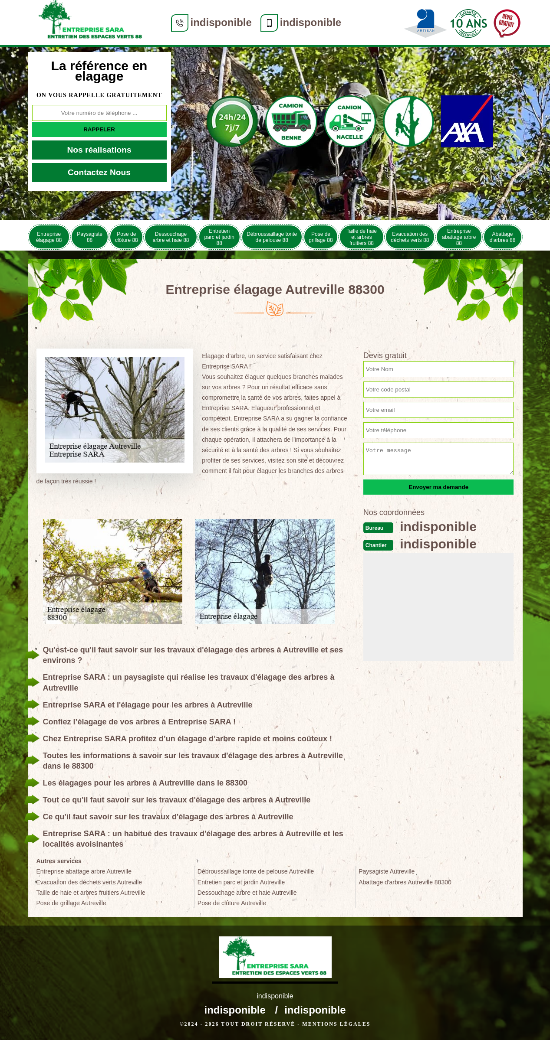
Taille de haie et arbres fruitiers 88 (361, 237)
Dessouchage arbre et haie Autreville (247, 892)
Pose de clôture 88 (126, 237)
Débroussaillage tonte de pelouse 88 (272, 237)
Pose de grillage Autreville (71, 903)
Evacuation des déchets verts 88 (410, 237)
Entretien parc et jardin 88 (219, 237)
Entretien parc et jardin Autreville (241, 882)
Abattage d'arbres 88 (503, 237)
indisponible (221, 22)
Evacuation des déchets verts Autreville (89, 882)
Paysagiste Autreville (387, 871)
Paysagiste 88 (89, 237)
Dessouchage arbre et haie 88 (170, 237)
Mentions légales (336, 1024)
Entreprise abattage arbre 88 (459, 237)
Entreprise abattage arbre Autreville (84, 871)
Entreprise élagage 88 (49, 237)
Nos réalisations (99, 149)
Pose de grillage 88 (321, 237)
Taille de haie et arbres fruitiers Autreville (90, 892)
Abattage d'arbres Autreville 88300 (405, 882)
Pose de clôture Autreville (232, 903)
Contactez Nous (99, 172)
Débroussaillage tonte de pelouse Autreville (256, 871)
